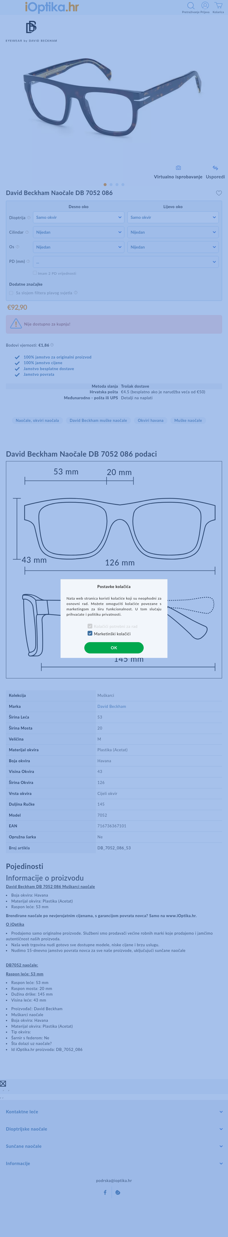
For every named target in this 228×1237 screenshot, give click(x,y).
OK (114, 647)
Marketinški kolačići (112, 633)
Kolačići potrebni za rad (116, 626)
